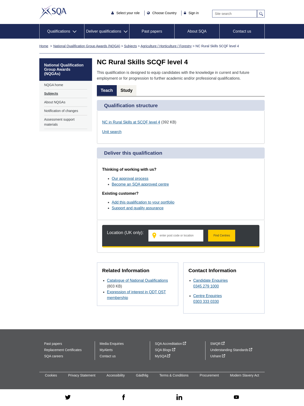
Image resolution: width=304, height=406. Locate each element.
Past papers (152, 31)
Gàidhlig (142, 375)
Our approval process (130, 179)
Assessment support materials (59, 122)
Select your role (128, 13)
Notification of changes (61, 111)
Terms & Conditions (173, 375)
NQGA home (53, 85)
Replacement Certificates (63, 350)
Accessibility (115, 375)
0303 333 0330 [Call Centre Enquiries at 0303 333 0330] (206, 302)
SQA (52, 12)
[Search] (234, 14)
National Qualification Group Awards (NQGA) (86, 46)
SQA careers (53, 356)
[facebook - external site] (123, 397)
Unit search (112, 132)
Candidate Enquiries (210, 280)
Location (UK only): (125, 232)
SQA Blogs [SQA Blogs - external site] (165, 350)
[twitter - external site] (68, 397)
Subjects (130, 46)
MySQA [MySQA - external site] (162, 356)
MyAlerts (106, 350)
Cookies (51, 375)
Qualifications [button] (58, 31)
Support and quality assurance (138, 208)
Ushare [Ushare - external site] (217, 356)
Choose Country (164, 13)
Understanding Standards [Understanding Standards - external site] (231, 350)
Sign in (193, 13)
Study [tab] (127, 90)
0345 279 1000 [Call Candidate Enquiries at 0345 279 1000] (206, 286)
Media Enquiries (112, 344)
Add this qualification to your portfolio (143, 202)
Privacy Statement (81, 375)
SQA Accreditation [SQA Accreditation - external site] (170, 344)
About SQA (196, 31)
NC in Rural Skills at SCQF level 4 (131, 122)
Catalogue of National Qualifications (137, 280)
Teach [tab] (107, 90)
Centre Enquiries (207, 296)
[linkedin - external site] (179, 397)
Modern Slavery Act (244, 375)
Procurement (209, 375)
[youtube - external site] (236, 397)
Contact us (242, 31)
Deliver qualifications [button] (103, 31)
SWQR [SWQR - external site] (217, 344)
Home (43, 46)
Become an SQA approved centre (140, 184)
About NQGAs (54, 102)
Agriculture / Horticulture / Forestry (166, 46)
